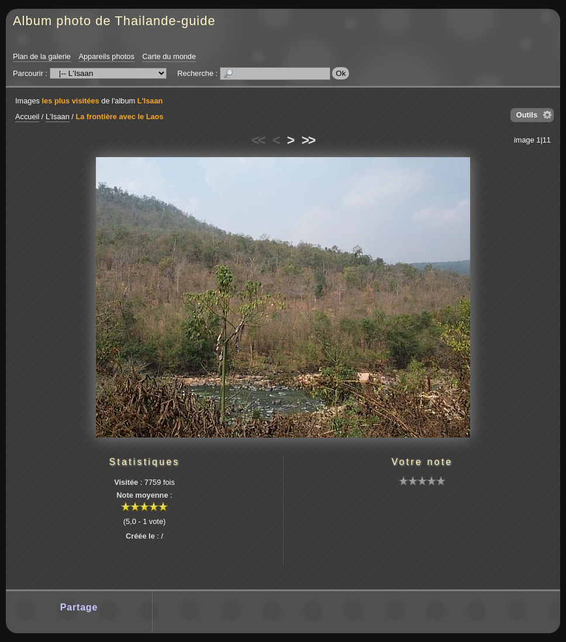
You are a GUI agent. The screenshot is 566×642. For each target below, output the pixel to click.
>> (308, 140)
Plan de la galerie (42, 56)
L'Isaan (150, 100)
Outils (526, 114)
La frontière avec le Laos (119, 116)
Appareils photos (106, 56)
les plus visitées (70, 100)
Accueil (27, 116)
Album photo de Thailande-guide (114, 20)
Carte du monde (169, 56)
